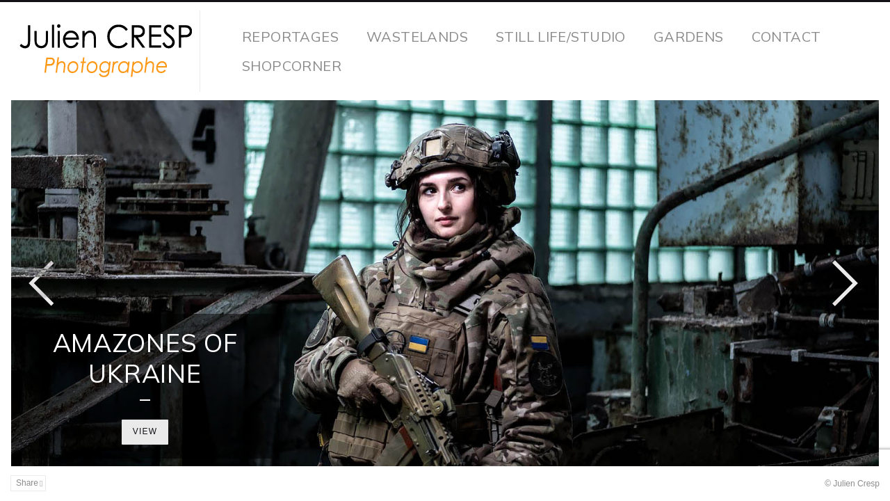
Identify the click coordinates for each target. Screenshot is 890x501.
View (145, 431)
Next (844, 283)
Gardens (689, 36)
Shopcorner (291, 65)
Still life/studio (561, 36)
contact (786, 36)
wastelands (417, 36)
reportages (290, 36)
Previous (41, 283)
